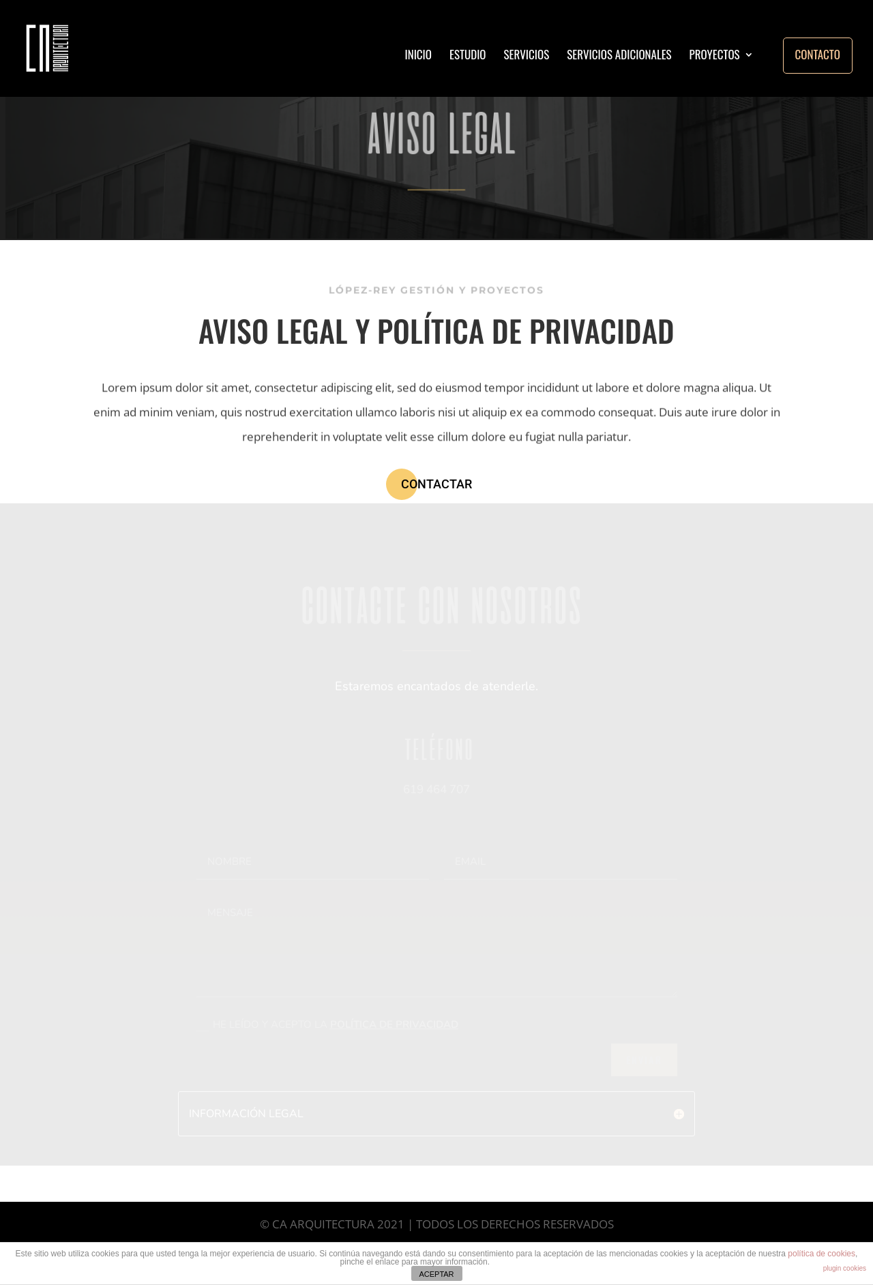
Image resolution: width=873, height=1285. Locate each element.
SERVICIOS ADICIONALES (619, 56)
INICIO (418, 56)
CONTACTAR (436, 484)
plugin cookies (844, 1268)
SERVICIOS (527, 56)
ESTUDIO (467, 56)
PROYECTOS (715, 56)
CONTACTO (817, 54)
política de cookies (821, 1253)
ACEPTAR (436, 1274)
